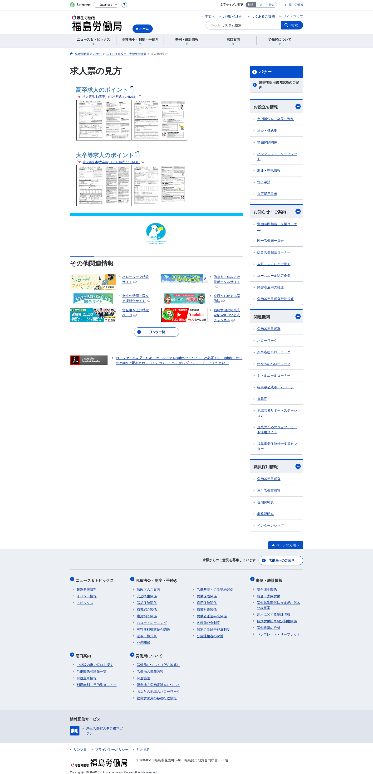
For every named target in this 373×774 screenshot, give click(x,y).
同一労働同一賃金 (270, 241)
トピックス (85, 600)
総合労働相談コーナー (273, 253)
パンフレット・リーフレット (277, 156)
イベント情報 (87, 594)
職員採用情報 (277, 467)
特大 (272, 4)
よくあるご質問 (263, 16)
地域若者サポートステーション (277, 413)
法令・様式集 (267, 131)
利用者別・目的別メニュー (97, 680)
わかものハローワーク (273, 364)
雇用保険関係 (207, 600)
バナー (265, 71)
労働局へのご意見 (281, 560)
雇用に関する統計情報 (273, 612)
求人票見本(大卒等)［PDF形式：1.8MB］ (110, 162)
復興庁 (262, 399)
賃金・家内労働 (268, 594)
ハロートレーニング (152, 620)
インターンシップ (270, 526)
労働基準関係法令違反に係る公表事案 (278, 603)
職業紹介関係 (147, 607)
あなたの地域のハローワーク (158, 687)
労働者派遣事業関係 (212, 614)
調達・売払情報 (268, 171)
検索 (294, 25)
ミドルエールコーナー (273, 376)
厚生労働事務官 (268, 491)
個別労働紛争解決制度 (213, 627)
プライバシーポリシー (111, 745)
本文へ (210, 16)
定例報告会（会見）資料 (275, 119)
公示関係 (143, 640)
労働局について (150, 652)
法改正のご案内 (148, 587)
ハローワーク (267, 341)
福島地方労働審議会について (158, 680)
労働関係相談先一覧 (92, 667)
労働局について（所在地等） (158, 660)
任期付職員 (265, 503)
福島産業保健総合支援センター (277, 447)
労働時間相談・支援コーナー (277, 227)
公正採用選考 (267, 194)
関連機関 (277, 317)
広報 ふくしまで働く (273, 264)
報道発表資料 (87, 587)
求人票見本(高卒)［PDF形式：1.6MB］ (109, 96)
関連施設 (143, 674)
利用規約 (143, 745)
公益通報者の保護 (210, 634)
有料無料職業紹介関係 (153, 627)
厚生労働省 (296, 4)
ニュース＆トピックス (96, 579)
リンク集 (80, 745)
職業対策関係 (207, 607)
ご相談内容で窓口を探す (95, 660)
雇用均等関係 (147, 614)
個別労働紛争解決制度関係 (277, 619)
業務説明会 (265, 514)
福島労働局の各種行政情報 (157, 694)
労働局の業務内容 (150, 667)
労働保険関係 (267, 142)
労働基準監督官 (268, 480)
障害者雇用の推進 (270, 288)
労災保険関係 (147, 600)
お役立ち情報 (277, 106)
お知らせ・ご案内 (277, 211)
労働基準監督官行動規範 (275, 299)
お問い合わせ (233, 16)
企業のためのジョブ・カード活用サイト (277, 430)
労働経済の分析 (268, 625)
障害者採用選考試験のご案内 (279, 85)
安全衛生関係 (147, 594)
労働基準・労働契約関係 (215, 587)
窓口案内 (84, 652)
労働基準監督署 (268, 329)
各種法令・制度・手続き (158, 579)
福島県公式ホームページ (275, 388)
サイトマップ (293, 16)
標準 (251, 4)
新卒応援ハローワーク (273, 353)
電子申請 (263, 182)
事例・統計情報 (270, 579)
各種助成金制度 (208, 620)
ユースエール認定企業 (273, 276)
